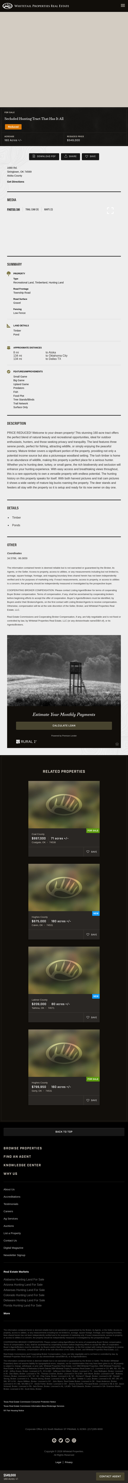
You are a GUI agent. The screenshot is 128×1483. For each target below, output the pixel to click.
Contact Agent (110, 1476)
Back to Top (64, 1131)
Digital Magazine (13, 1247)
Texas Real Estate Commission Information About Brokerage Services (34, 1406)
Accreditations (12, 1196)
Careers (8, 1211)
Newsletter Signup (14, 1255)
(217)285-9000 (95, 1429)
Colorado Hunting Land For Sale (24, 1295)
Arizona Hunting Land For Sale (23, 1284)
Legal (58, 1462)
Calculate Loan (64, 725)
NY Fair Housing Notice (14, 1410)
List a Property (12, 1233)
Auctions (9, 1225)
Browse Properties (23, 1148)
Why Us (10, 1174)
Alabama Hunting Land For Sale (24, 1279)
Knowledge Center (22, 1165)
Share (73, 156)
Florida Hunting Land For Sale (23, 1305)
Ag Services (11, 1218)
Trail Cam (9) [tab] (32, 209)
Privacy (69, 1462)
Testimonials (11, 1203)
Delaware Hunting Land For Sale (24, 1300)
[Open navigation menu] (123, 6)
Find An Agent (17, 1157)
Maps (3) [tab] (48, 209)
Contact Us (10, 1240)
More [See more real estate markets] (7, 1313)
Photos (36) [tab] (13, 209)
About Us (9, 1189)
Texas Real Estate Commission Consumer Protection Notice (30, 1402)
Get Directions (15, 181)
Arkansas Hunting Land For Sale (24, 1290)
